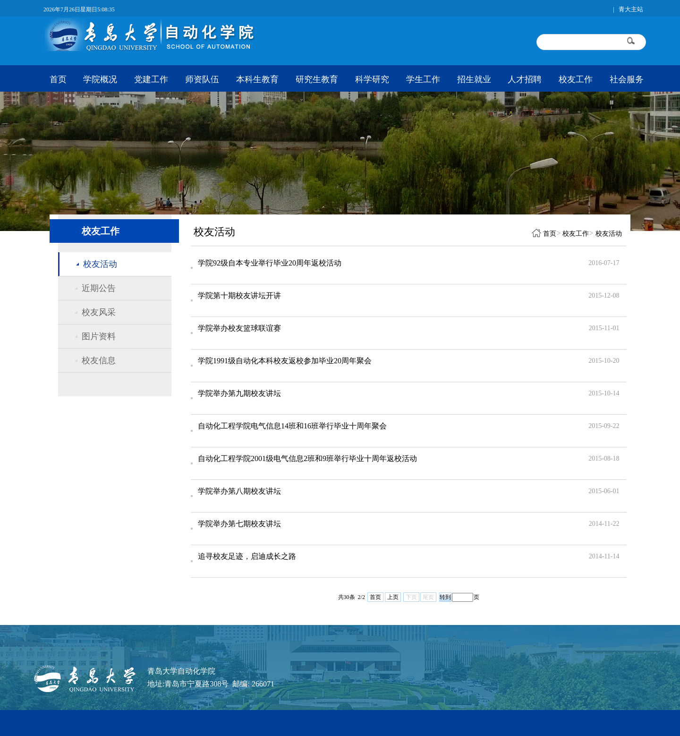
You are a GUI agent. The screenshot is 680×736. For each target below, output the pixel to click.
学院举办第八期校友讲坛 (239, 491)
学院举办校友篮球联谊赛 (239, 328)
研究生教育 (317, 79)
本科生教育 (257, 79)
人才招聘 (525, 79)
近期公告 (99, 288)
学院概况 (100, 79)
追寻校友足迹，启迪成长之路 (247, 556)
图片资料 (99, 336)
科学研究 (372, 79)
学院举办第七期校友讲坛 (239, 524)
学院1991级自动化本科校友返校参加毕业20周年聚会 (285, 361)
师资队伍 (202, 79)
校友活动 (100, 264)
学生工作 (423, 79)
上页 (393, 597)
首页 (58, 79)
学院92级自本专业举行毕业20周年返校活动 (269, 263)
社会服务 (627, 79)
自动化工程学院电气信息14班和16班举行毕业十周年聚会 (292, 426)
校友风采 (99, 312)
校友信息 (99, 360)
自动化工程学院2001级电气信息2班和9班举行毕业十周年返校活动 (307, 458)
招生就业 (474, 79)
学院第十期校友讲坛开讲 (239, 295)
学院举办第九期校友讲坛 (239, 393)
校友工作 (576, 79)
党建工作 (151, 79)
